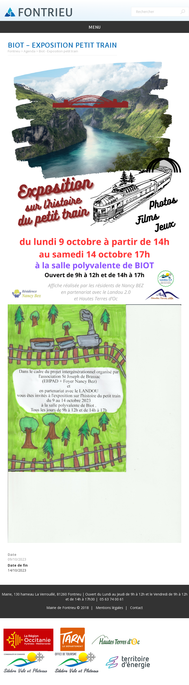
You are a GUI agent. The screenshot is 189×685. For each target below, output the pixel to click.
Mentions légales (109, 607)
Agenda (29, 51)
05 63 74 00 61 (112, 599)
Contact (136, 607)
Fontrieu (14, 51)
